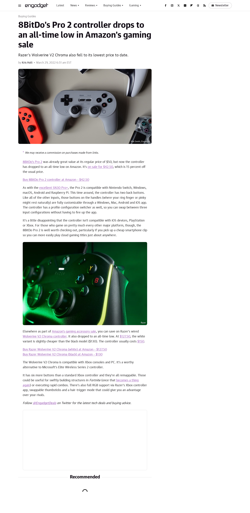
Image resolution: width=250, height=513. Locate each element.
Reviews (90, 5)
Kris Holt (27, 62)
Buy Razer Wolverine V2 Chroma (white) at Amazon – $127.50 (65, 349)
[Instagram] (172, 5)
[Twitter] (178, 5)
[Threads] (198, 5)
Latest (60, 5)
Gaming (134, 5)
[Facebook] (165, 5)
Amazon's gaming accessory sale (74, 331)
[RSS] (204, 5)
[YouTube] (185, 5)
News (73, 5)
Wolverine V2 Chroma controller (45, 336)
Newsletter (220, 5)
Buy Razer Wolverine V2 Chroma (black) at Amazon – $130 (63, 354)
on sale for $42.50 (100, 167)
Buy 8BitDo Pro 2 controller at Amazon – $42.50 (56, 179)
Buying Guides (112, 5)
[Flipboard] (191, 5)
